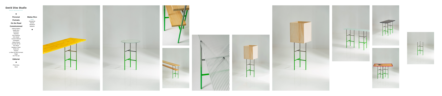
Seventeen (16, 32)
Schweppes (16, 40)
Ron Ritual (16, 45)
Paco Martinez (16, 35)
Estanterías (32, 21)
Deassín (16, 50)
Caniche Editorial (16, 38)
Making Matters (16, 28)
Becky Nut (16, 49)
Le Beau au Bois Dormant (16, 52)
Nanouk (32, 22)
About (16, 67)
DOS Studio (16, 37)
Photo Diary (16, 65)
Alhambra (16, 33)
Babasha (32, 26)
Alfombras (32, 24)
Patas (32, 19)
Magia (16, 54)
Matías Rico (16, 30)
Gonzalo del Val (16, 44)
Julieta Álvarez (16, 42)
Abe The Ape (16, 55)
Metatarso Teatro (16, 47)
